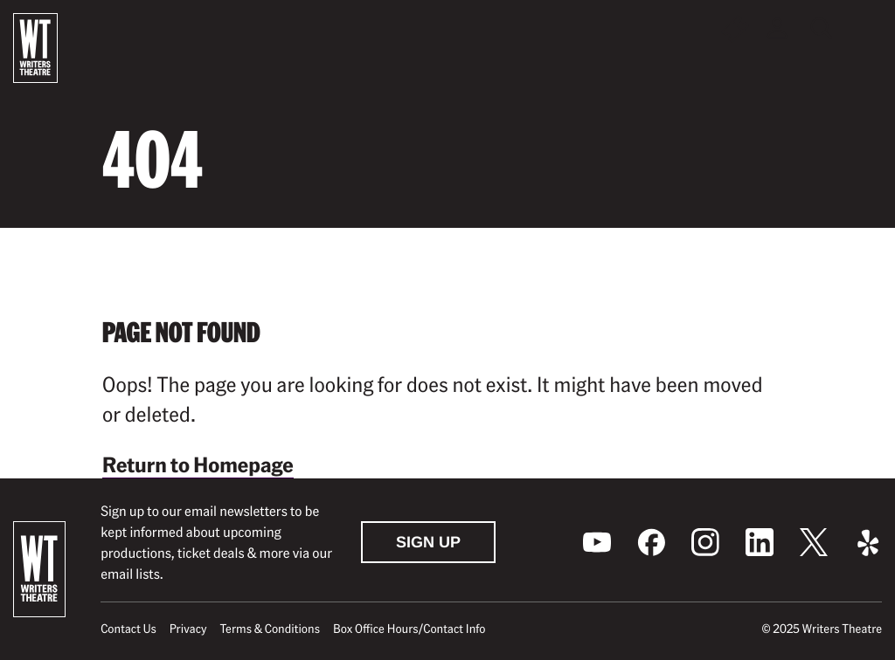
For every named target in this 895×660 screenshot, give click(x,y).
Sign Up (428, 542)
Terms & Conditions (270, 628)
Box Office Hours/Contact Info (409, 628)
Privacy (188, 628)
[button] (868, 29)
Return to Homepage (198, 464)
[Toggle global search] (823, 28)
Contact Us (128, 628)
